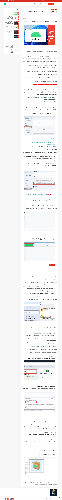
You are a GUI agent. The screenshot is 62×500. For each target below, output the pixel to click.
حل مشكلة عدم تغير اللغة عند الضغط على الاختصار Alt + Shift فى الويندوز (9, 37)
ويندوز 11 (47, 51)
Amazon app (38, 333)
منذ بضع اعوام (11, 16)
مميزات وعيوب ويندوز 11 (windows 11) (39, 54)
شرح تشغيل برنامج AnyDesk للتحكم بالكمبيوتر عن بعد (9, 18)
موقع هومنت (48, 498)
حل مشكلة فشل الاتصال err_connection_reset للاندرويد (9, 27)
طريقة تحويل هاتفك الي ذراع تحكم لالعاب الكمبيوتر (9, 23)
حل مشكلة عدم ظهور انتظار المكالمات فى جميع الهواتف (9, 14)
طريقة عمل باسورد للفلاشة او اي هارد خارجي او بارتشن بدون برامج (9, 46)
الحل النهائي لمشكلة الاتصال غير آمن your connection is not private (43, 142)
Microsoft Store (36, 239)
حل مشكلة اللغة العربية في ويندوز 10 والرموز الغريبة (9, 41)
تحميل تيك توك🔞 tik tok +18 (50, 144)
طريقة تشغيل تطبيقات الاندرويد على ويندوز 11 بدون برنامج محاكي (37, 194)
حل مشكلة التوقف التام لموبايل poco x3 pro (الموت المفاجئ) (9, 51)
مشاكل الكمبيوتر (54, 9)
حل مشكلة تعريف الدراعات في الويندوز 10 (9, 32)
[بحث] (5, 4)
